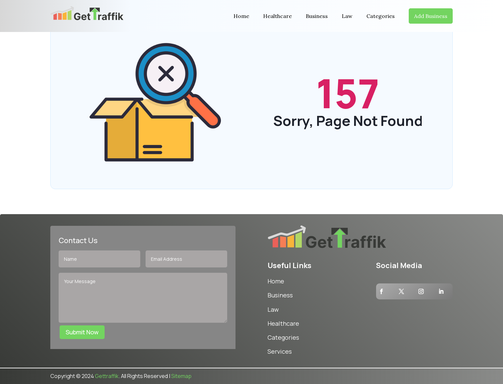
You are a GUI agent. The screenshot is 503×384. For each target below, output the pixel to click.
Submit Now (82, 332)
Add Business (430, 16)
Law (347, 16)
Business (317, 16)
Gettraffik (107, 376)
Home (241, 16)
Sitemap (181, 376)
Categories (380, 16)
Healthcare (277, 16)
